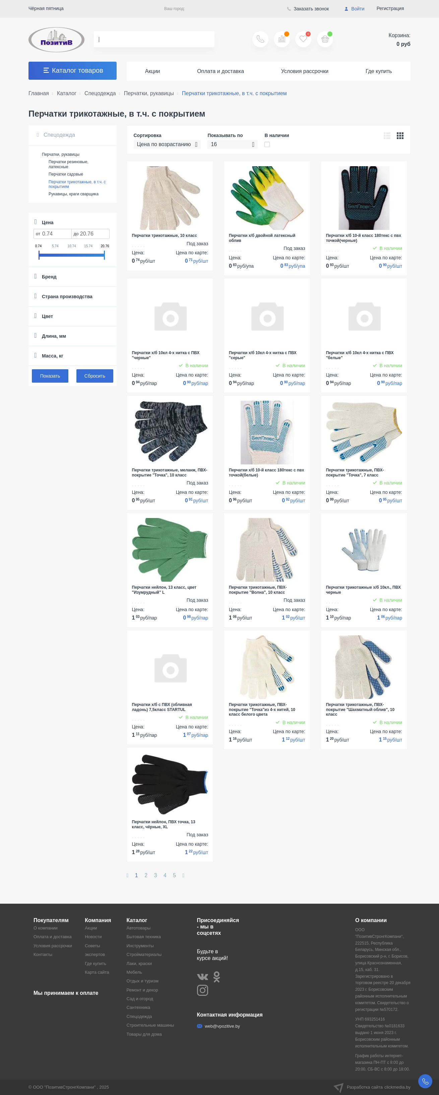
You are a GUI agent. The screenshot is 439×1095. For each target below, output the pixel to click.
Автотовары (139, 927)
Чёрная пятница (46, 8)
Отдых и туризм (143, 980)
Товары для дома (144, 1034)
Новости (93, 936)
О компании (46, 927)
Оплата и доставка (220, 71)
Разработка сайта (372, 1087)
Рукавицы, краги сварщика (74, 194)
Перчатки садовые (66, 174)
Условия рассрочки (305, 71)
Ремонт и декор (142, 989)
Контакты (43, 954)
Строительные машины (150, 1025)
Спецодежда (56, 135)
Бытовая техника (144, 936)
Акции (152, 71)
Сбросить (94, 376)
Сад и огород (140, 998)
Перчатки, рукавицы (60, 154)
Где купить (379, 71)
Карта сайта (97, 972)
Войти (354, 8)
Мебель (134, 972)
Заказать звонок (308, 8)
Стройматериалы (144, 954)
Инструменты (140, 945)
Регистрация (390, 8)
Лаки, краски (139, 963)
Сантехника (138, 1007)
